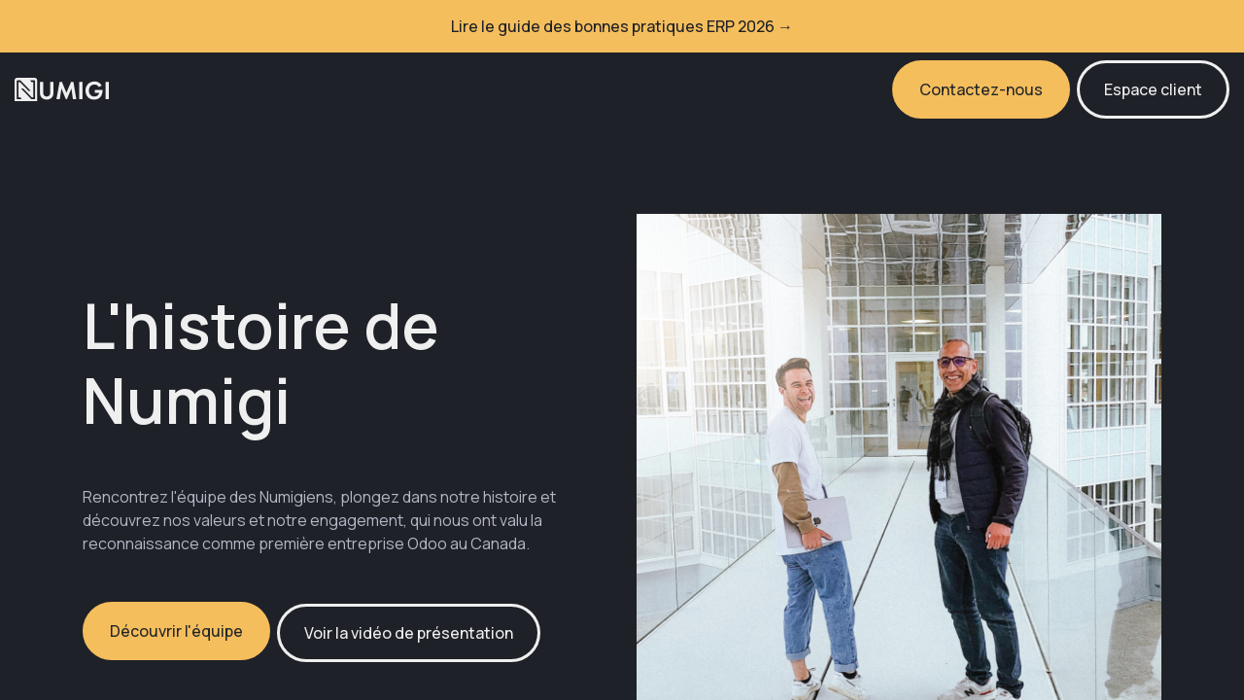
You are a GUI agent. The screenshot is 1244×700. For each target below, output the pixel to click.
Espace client (1153, 89)
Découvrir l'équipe (176, 631)
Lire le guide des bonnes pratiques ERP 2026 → (622, 26)
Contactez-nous (981, 89)
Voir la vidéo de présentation (408, 633)
